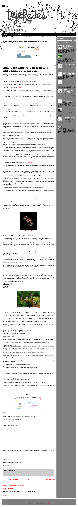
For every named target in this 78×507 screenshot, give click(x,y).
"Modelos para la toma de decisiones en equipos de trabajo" (68, 81)
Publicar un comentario (11, 473)
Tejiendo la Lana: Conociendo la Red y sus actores (69, 126)
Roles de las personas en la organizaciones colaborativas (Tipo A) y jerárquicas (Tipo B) (69, 73)
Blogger (48, 503)
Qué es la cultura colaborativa (69, 64)
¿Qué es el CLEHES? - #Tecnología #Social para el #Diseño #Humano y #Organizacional (68, 91)
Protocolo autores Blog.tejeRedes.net (13, 485)
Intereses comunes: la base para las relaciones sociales (68, 109)
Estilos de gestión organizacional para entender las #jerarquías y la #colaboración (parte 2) (69, 47)
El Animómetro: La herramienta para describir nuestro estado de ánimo (69, 56)
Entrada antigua (48, 479)
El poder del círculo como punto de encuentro (69, 118)
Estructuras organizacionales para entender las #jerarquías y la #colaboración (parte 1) (69, 100)
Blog (5, 6)
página (19, 87)
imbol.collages (30, 230)
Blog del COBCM (36, 307)
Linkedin (31, 162)
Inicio (30, 479)
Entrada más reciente (10, 479)
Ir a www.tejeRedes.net (16, 34)
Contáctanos (5, 34)
